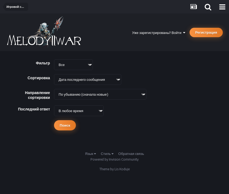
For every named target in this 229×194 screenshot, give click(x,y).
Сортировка (39, 77)
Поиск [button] (65, 125)
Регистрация (206, 32)
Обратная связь (131, 153)
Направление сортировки (37, 95)
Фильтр (43, 63)
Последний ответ (34, 109)
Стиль (107, 153)
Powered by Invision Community (114, 159)
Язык (90, 153)
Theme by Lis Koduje (114, 169)
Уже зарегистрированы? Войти (158, 32)
